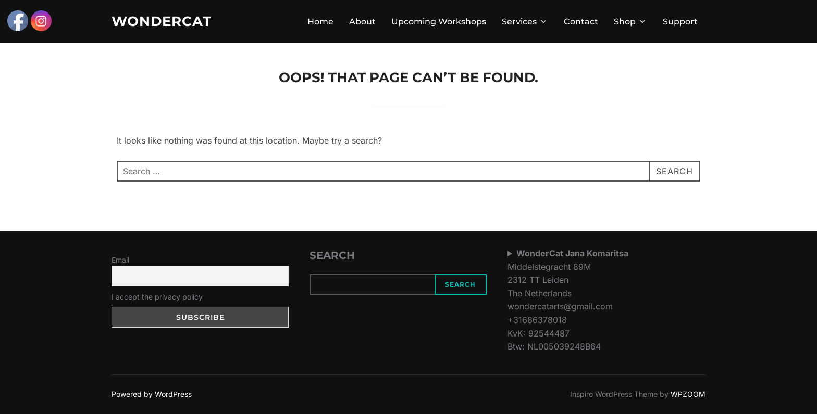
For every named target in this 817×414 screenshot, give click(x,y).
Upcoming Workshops (438, 22)
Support (680, 22)
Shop (630, 22)
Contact (581, 22)
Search (460, 284)
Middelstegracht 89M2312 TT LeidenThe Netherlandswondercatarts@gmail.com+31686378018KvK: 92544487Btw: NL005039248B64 (567, 300)
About (362, 22)
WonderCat (162, 21)
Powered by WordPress (152, 394)
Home (320, 22)
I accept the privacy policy (157, 296)
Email (120, 259)
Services (525, 22)
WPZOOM (688, 394)
